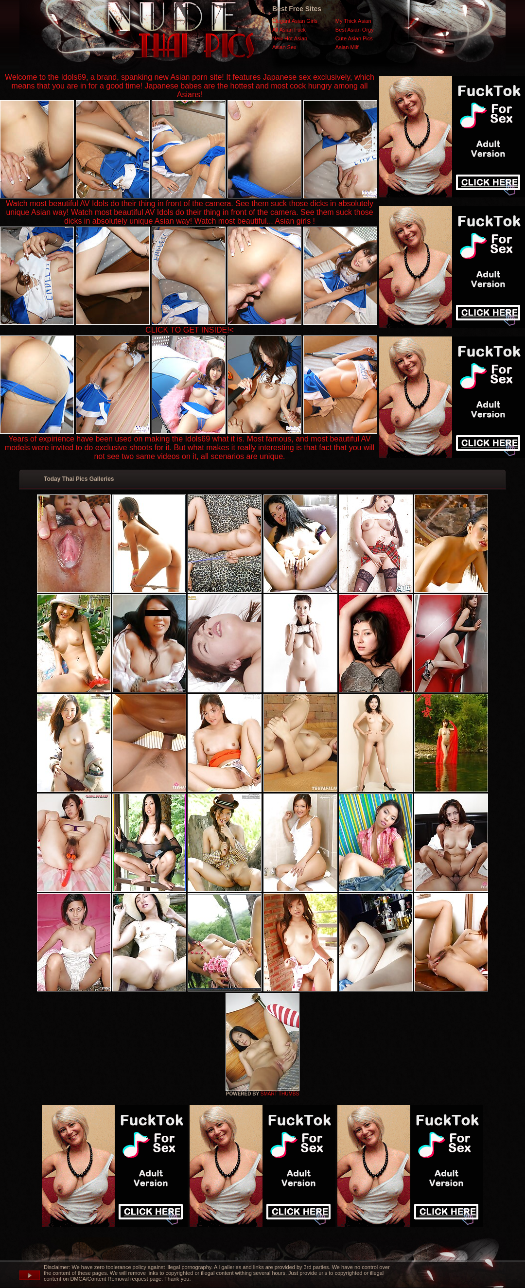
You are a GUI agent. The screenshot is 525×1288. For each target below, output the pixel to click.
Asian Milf (347, 47)
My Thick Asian (353, 21)
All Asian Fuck (289, 30)
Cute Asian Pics (354, 38)
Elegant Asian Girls (294, 21)
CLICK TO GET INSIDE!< (189, 330)
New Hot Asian (289, 38)
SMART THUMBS (280, 1093)
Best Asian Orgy (354, 30)
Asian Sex (284, 47)
